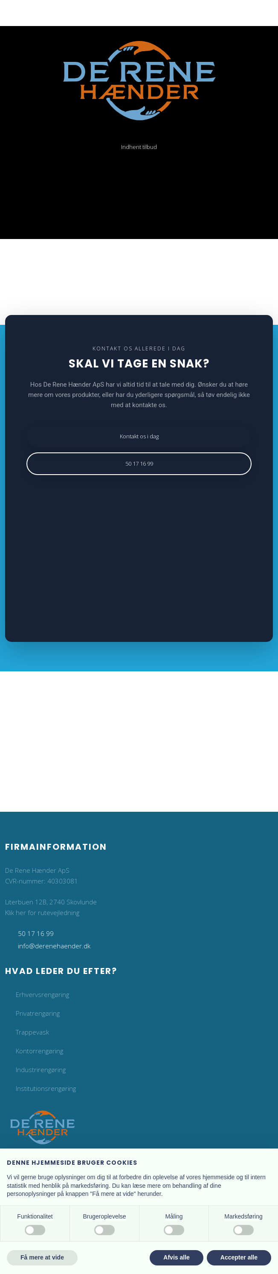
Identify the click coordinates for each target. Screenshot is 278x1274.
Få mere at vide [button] (42, 1257)
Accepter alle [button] (239, 1257)
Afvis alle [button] (176, 1257)
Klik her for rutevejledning (42, 912)
